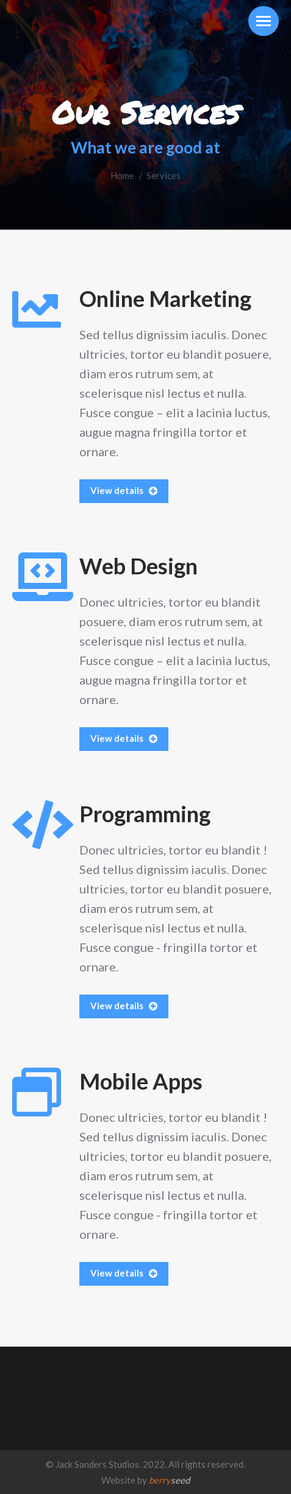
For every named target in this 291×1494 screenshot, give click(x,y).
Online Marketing (165, 298)
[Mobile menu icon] (263, 21)
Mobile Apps (141, 1081)
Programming (144, 813)
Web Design (138, 565)
